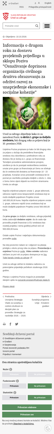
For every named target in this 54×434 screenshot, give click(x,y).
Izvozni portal (9, 351)
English (48, 3)
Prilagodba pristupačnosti (40, 7)
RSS (21, 7)
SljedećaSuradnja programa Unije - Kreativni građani (40, 301)
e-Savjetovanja (9, 345)
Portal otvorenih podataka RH (16, 348)
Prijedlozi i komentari (12, 354)
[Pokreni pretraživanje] (36, 25)
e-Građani (7, 341)
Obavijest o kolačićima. (23, 424)
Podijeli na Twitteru (16, 324)
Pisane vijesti (9, 286)
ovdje (14, 238)
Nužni (5, 369)
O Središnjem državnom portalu (17, 338)
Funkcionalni (9, 381)
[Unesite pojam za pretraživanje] (15, 25)
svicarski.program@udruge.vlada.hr (34, 280)
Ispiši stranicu (4, 324)
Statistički (8, 392)
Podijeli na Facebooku (10, 324)
